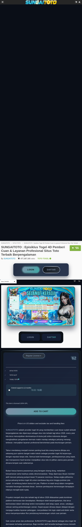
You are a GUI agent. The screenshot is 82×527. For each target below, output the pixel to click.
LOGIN (30, 270)
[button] (51, 337)
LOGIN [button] (30, 337)
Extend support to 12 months (26, 389)
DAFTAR (51, 270)
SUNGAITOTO (5, 243)
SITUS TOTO (17, 243)
